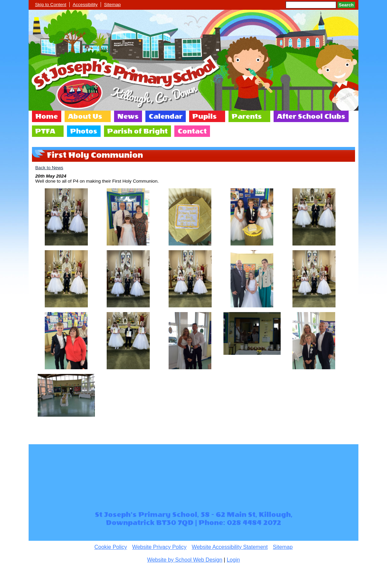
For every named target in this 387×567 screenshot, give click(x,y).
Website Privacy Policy (159, 547)
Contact (192, 131)
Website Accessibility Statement (230, 547)
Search (346, 4)
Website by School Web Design (184, 560)
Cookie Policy (110, 547)
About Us (85, 116)
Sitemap (112, 4)
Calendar (165, 116)
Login (233, 560)
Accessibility (85, 4)
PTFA (45, 131)
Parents (247, 116)
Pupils (204, 116)
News (128, 116)
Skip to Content (50, 4)
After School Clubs (311, 116)
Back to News (49, 167)
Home (46, 116)
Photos (83, 131)
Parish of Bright (137, 131)
